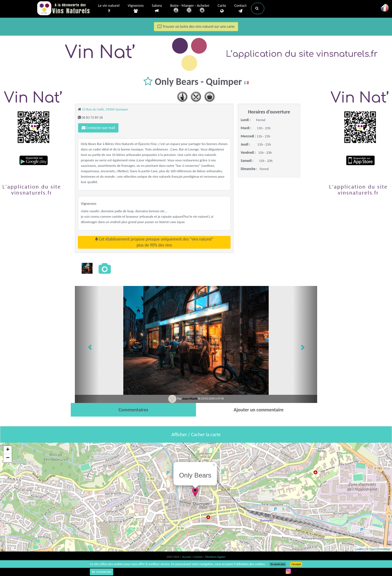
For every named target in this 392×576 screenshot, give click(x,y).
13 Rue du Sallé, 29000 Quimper (105, 109)
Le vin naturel (109, 8)
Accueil (186, 557)
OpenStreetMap (379, 549)
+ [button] (8, 450)
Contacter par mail (98, 127)
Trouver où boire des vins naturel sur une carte (196, 26)
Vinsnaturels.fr (64, 9)
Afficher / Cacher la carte (196, 435)
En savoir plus (278, 564)
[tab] (133, 410)
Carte (222, 8)
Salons (157, 8)
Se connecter (101, 571)
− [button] (8, 458)
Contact (240, 8)
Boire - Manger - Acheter (189, 9)
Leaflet (359, 549)
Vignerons (136, 8)
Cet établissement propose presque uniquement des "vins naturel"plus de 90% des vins (154, 242)
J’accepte (296, 564)
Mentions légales (215, 557)
